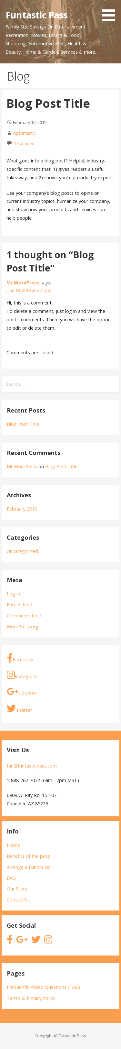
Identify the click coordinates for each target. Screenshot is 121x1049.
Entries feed (19, 605)
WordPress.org (22, 627)
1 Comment (25, 143)
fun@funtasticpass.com (32, 766)
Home (13, 845)
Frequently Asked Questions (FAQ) (43, 987)
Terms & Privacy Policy (31, 998)
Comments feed (24, 616)
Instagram (22, 675)
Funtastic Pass (36, 14)
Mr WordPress (22, 283)
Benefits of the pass (28, 856)
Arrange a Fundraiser (29, 867)
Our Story (17, 889)
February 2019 (22, 509)
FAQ (11, 878)
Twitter (19, 708)
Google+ (22, 692)
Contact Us (19, 900)
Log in (13, 594)
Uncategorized (22, 551)
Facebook (20, 658)
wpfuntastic (24, 133)
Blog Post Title (23, 424)
